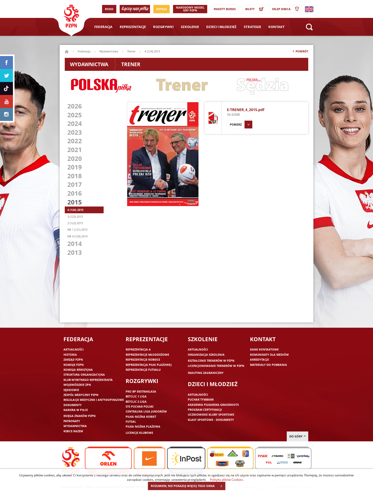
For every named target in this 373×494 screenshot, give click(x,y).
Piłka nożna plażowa (143, 426)
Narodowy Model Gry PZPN (190, 8)
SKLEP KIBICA (286, 9)
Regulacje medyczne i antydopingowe (93, 400)
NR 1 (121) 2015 (77, 229)
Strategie (252, 26)
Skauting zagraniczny (206, 373)
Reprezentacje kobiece (143, 359)
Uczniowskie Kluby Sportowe (211, 414)
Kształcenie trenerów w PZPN (211, 360)
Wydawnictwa (108, 51)
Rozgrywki (163, 26)
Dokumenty (72, 405)
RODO (109, 9)
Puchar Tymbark (201, 399)
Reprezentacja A (138, 349)
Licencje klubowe (139, 433)
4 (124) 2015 (75, 210)
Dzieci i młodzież (221, 26)
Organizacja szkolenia (206, 354)
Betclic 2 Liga (136, 401)
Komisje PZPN (73, 365)
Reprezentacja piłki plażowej (149, 365)
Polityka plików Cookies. (227, 479)
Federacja (103, 26)
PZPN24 (161, 9)
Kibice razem (73, 431)
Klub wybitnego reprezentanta (88, 380)
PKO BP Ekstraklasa (141, 391)
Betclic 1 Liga (136, 396)
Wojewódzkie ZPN (77, 385)
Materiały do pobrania (268, 365)
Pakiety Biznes (225, 9)
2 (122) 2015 (75, 223)
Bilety (255, 9)
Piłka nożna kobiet (141, 416)
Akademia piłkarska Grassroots (213, 405)
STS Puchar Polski (140, 406)
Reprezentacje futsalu (143, 370)
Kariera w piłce (75, 410)
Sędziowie (71, 390)
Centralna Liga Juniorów (146, 411)
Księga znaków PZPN (79, 416)
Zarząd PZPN (73, 359)
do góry (297, 436)
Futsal (131, 421)
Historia (70, 354)
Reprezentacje (133, 26)
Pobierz (241, 124)
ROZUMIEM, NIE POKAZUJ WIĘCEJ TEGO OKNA (188, 486)
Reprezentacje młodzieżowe (147, 354)
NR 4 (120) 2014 (77, 236)
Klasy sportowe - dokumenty (211, 420)
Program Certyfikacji (205, 409)
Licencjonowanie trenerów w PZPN (216, 366)
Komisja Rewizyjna (78, 370)
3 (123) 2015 (75, 216)
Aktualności (73, 349)
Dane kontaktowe (264, 349)
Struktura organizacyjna (84, 374)
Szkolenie (190, 26)
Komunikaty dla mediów (269, 354)
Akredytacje (259, 359)
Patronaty (71, 421)
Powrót (300, 52)
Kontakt (276, 26)
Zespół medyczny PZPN (80, 395)
